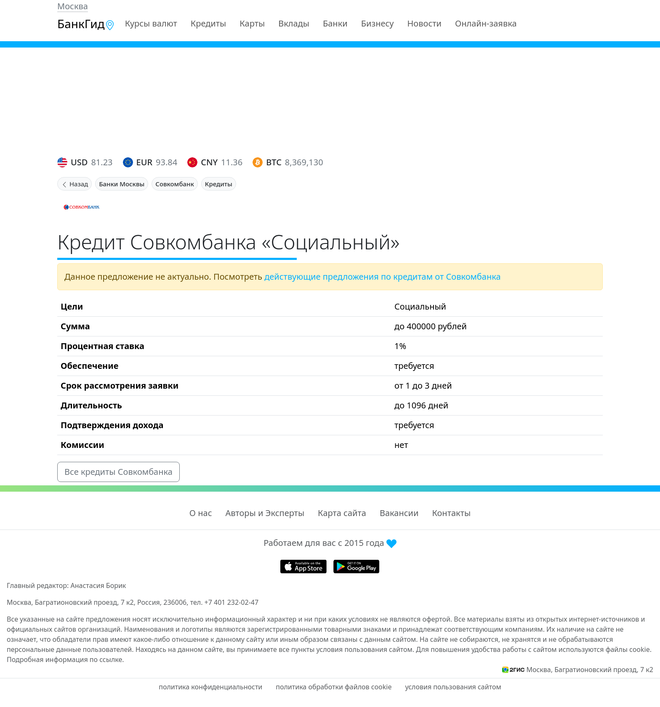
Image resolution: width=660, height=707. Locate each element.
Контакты (451, 513)
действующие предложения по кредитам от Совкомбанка (382, 276)
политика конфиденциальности (210, 686)
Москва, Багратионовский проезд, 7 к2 (589, 669)
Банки (335, 23)
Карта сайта (342, 513)
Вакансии (399, 513)
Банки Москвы (121, 184)
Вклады (293, 23)
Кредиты (208, 23)
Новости (424, 23)
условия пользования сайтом (453, 686)
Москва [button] (72, 6)
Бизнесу (377, 23)
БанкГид (86, 24)
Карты (252, 23)
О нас (200, 513)
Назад (74, 184)
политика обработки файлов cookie (333, 686)
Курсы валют (151, 23)
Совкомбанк (174, 184)
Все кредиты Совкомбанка (118, 471)
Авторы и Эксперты (265, 513)
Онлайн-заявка (486, 23)
